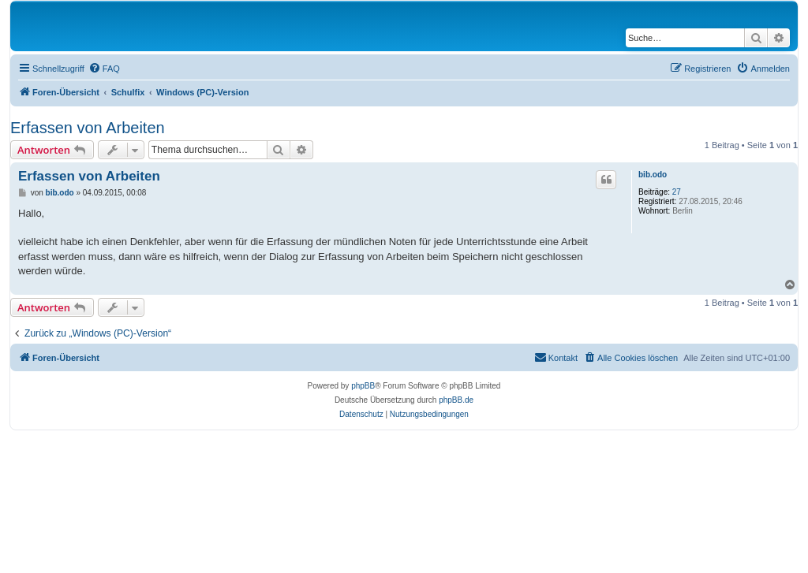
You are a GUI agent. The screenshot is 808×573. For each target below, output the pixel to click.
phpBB (363, 385)
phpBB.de (456, 400)
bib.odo (652, 174)
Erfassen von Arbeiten (87, 127)
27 (676, 192)
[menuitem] (104, 68)
